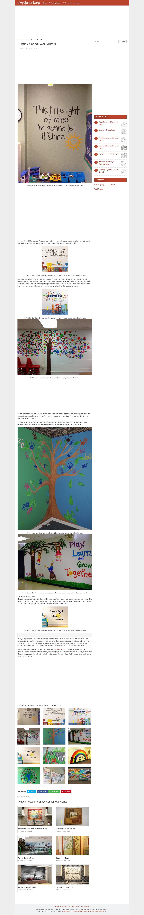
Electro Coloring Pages (107, 130)
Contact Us (63, 906)
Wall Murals (67, 3)
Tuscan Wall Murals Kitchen (65, 829)
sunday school (25, 797)
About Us (87, 906)
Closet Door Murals (62, 858)
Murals (76, 3)
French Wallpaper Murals (27, 887)
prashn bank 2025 (100, 911)
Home (45, 3)
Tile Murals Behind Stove (64, 887)
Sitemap (56, 906)
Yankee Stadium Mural (26, 858)
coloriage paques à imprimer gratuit (83, 911)
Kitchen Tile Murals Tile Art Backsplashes (32, 829)
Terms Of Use (79, 906)
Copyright (71, 906)
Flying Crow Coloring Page (108, 154)
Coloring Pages (55, 3)
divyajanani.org (28, 3)
